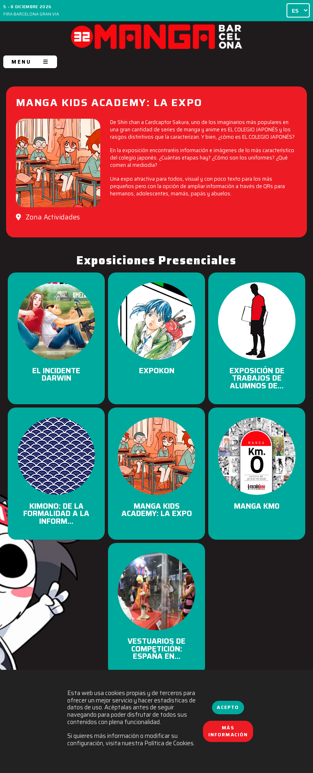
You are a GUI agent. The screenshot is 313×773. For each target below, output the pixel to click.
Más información (228, 731)
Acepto (228, 707)
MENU (30, 62)
